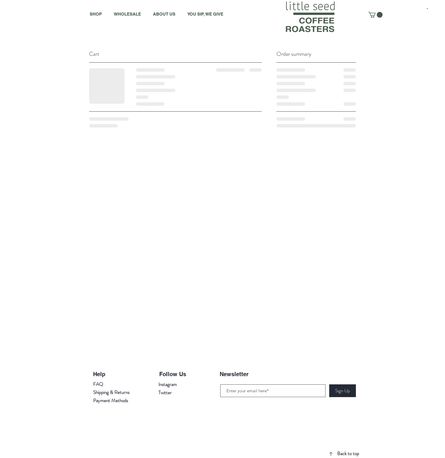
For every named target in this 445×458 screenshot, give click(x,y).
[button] (427, 8)
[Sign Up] (342, 390)
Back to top (348, 453)
